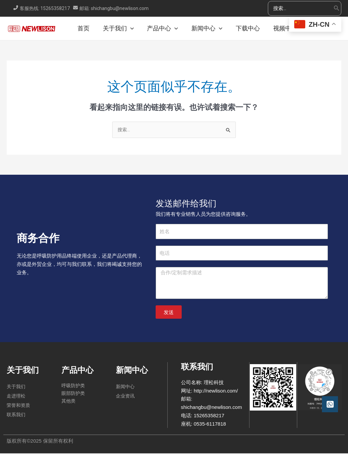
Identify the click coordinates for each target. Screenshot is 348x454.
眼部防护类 (73, 395)
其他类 (68, 403)
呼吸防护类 (73, 386)
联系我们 (16, 415)
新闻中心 (125, 387)
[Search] (336, 8)
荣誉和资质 (18, 406)
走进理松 (16, 396)
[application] (137, 28)
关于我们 (16, 387)
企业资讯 (125, 396)
